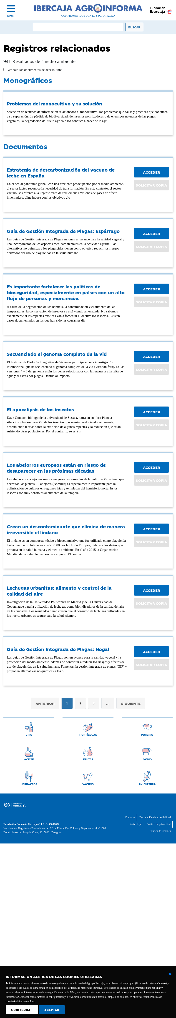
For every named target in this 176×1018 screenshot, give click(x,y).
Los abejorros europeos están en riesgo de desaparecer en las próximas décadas (56, 467)
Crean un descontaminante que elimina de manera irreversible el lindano (66, 529)
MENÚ (11, 16)
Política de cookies (24, 1001)
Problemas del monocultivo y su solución (54, 103)
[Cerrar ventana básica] (170, 974)
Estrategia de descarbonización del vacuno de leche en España (61, 172)
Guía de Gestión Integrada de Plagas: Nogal (58, 649)
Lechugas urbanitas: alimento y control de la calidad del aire (59, 590)
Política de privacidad (159, 824)
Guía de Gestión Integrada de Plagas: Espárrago (63, 230)
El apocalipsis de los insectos (40, 409)
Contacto (130, 817)
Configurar (22, 1010)
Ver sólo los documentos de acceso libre (34, 70)
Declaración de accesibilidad (155, 817)
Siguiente (131, 703)
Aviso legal (136, 824)
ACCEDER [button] (151, 172)
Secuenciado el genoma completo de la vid (57, 353)
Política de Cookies (160, 831)
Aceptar (51, 1010)
